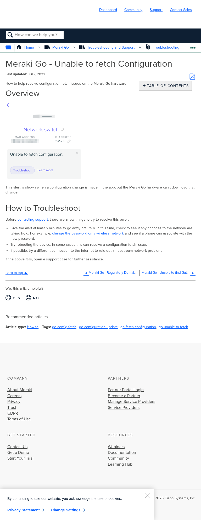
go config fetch (64, 327)
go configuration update (98, 327)
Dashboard (108, 10)
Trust (11, 407)
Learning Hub (120, 464)
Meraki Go (57, 47)
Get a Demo (18, 452)
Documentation (122, 452)
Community (133, 10)
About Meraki (19, 389)
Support (156, 10)
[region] (77, 504)
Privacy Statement (23, 510)
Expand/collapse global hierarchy (11, 47)
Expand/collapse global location (193, 46)
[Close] (147, 495)
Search (10, 35)
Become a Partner (124, 395)
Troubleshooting (162, 47)
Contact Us (17, 446)
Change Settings (66, 510)
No (36, 298)
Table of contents (166, 86)
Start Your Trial (20, 458)
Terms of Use (19, 419)
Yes (16, 298)
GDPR (12, 413)
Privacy (13, 401)
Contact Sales (181, 10)
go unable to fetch (173, 327)
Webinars (116, 446)
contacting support (33, 219)
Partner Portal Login (126, 389)
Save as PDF (192, 76)
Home (25, 47)
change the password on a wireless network (88, 233)
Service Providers (123, 407)
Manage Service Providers (131, 401)
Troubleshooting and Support (107, 47)
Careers (14, 395)
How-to (32, 327)
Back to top (14, 273)
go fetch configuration (138, 327)
